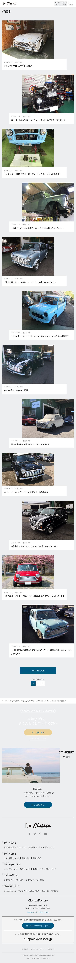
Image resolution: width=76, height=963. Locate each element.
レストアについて (11, 869)
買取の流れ (26, 858)
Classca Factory (10, 891)
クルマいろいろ (32, 880)
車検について (38, 869)
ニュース (45, 891)
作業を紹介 (19, 880)
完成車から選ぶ (10, 847)
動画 (42, 880)
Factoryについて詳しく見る (38, 912)
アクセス (21, 891)
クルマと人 (8, 880)
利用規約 (51, 949)
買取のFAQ (37, 858)
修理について (25, 869)
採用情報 (54, 891)
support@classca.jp (38, 939)
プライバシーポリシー (38, 949)
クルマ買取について (11, 858)
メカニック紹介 (34, 891)
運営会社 (25, 949)
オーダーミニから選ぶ (26, 847)
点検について (50, 869)
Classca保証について (46, 847)
